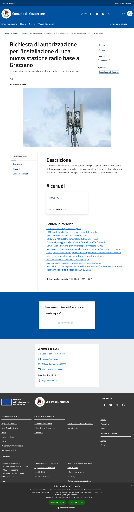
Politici (4, 441)
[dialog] (67, 497)
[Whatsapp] (107, 13)
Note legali (72, 476)
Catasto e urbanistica (43, 423)
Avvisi (24, 33)
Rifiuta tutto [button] (77, 502)
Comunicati (105, 424)
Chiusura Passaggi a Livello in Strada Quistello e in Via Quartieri (75, 242)
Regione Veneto (7, 3)
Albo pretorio (73, 467)
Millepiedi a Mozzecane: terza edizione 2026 (66, 235)
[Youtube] (95, 13)
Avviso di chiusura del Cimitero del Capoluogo (67, 259)
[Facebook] (89, 13)
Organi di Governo (9, 423)
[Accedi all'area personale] (123, 3)
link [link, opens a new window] (90, 497)
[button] (67, 508)
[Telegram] (101, 13)
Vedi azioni (104, 50)
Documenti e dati (8, 450)
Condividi (104, 45)
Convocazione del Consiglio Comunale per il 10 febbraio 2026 (74, 245)
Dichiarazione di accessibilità (79, 480)
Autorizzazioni (73, 427)
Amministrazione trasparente (80, 463)
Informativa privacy (76, 472)
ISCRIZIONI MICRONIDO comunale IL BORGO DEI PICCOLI (72, 238)
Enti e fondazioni (8, 436)
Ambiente (38, 432)
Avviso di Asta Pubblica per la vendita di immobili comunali (73, 263)
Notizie (103, 419)
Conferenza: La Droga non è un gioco (63, 228)
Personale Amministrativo (12, 445)
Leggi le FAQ (39, 472)
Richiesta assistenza (42, 476)
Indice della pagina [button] (20, 156)
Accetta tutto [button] (57, 502)
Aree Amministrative (10, 428)
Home (6, 33)
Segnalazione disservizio (44, 467)
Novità (15, 33)
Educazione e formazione (44, 428)
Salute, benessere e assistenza (80, 423)
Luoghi (103, 440)
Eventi (103, 445)
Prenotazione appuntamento (46, 463)
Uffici (3, 432)
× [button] (131, 485)
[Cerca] (130, 14)
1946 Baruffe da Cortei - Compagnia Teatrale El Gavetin (72, 232)
